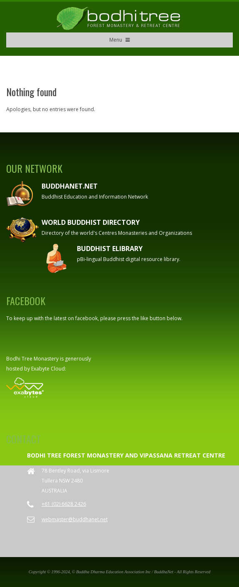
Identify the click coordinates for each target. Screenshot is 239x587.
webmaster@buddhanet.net (75, 519)
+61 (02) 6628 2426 (64, 503)
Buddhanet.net (70, 186)
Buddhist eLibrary (110, 248)
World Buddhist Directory (91, 222)
